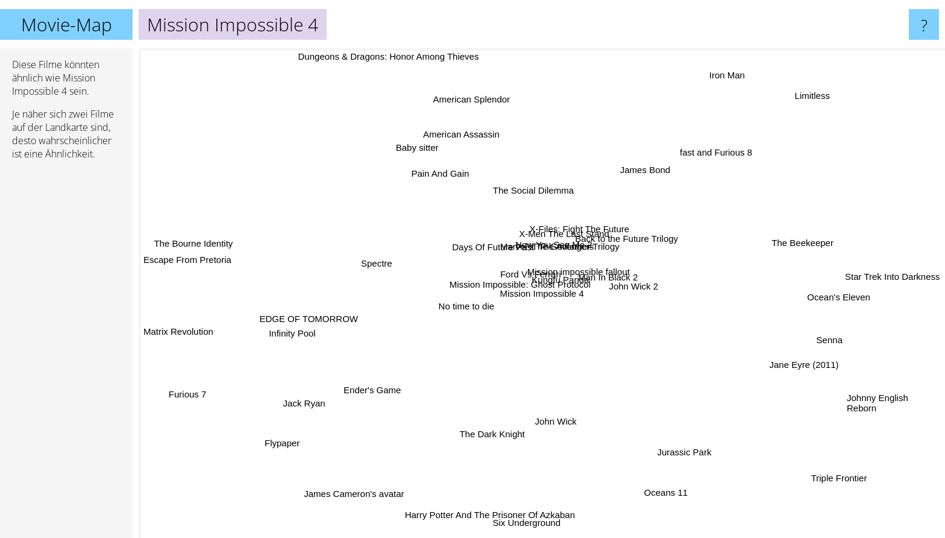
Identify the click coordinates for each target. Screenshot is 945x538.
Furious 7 (168, 411)
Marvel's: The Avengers (510, 261)
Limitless (753, 115)
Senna (840, 339)
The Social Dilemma (546, 217)
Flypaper (287, 445)
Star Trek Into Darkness (839, 278)
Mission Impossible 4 (542, 293)
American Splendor (485, 139)
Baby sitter (442, 179)
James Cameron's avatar (413, 468)
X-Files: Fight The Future (596, 251)
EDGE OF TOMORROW (303, 296)
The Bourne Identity (183, 220)
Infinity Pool (344, 325)
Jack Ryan (304, 419)
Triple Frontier (843, 489)
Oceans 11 (667, 503)
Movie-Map (66, 24)
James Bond (612, 187)
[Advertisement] (66, 354)
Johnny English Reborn (877, 390)
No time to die (484, 293)
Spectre (396, 258)
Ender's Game (407, 370)
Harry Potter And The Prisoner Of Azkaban (485, 509)
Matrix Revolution (228, 298)
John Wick (553, 458)
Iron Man (739, 57)
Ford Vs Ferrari (521, 276)
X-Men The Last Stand (572, 272)
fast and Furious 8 (672, 164)
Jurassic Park (708, 477)
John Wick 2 (637, 293)
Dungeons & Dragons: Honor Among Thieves (414, 56)
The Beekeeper (769, 242)
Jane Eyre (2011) (747, 350)
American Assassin (479, 168)
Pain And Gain (407, 138)
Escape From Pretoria (187, 265)
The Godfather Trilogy (600, 234)
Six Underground (519, 526)
